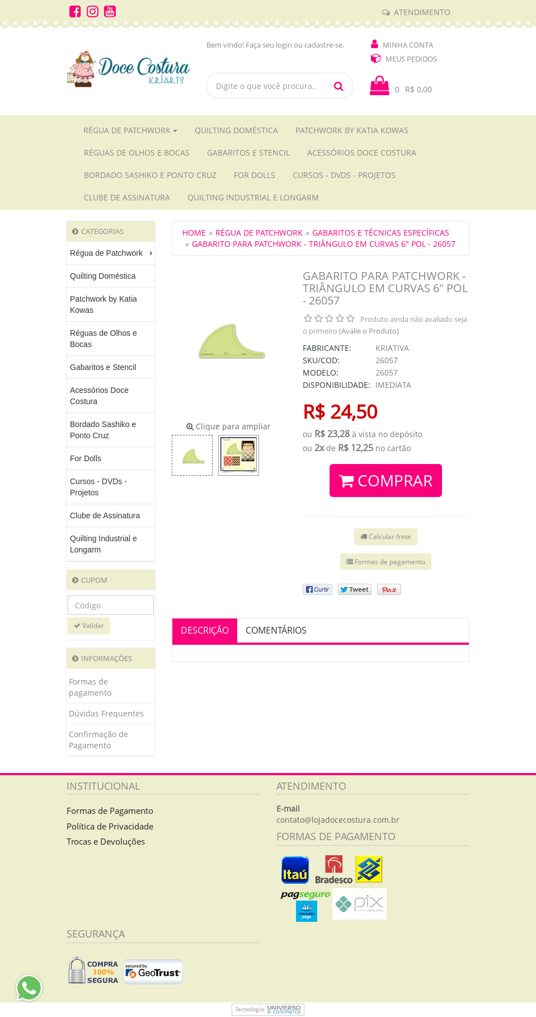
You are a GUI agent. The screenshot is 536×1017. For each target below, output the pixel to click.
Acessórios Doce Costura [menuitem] (99, 396)
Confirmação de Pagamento (98, 740)
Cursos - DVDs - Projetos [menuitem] (98, 487)
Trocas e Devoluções (106, 841)
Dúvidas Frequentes (106, 713)
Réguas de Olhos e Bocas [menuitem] (103, 339)
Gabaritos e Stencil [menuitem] (103, 367)
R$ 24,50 (340, 411)
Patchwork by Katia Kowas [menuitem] (103, 304)
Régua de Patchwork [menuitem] (112, 253)
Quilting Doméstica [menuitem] (103, 275)
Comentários (276, 630)
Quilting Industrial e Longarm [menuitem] (103, 544)
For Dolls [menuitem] (85, 458)
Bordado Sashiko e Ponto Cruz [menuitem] (103, 430)
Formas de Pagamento (110, 810)
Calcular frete (385, 536)
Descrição (205, 630)
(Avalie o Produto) (369, 331)
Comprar (385, 480)
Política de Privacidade (110, 826)
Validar (89, 625)
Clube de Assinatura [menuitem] (105, 515)
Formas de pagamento (90, 687)
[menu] (111, 401)
